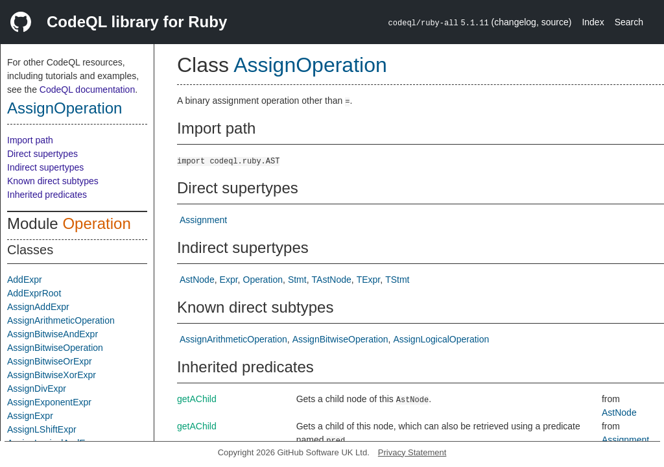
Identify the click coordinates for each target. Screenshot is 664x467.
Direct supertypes (42, 154)
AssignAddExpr (38, 307)
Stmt (297, 279)
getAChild (197, 399)
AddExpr (24, 279)
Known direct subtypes (53, 181)
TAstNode (331, 279)
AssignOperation (64, 108)
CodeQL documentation (87, 89)
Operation (96, 223)
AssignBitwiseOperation (55, 347)
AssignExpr (30, 416)
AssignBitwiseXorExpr (51, 375)
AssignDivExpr (36, 388)
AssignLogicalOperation (441, 339)
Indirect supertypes (45, 167)
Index (593, 22)
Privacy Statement (412, 452)
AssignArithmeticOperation (61, 320)
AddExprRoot (34, 293)
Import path (30, 140)
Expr (229, 279)
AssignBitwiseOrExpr (49, 361)
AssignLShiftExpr (42, 429)
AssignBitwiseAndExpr (52, 334)
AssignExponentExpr (49, 402)
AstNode (197, 279)
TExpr (369, 279)
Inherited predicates (47, 194)
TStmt (397, 279)
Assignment (203, 220)
